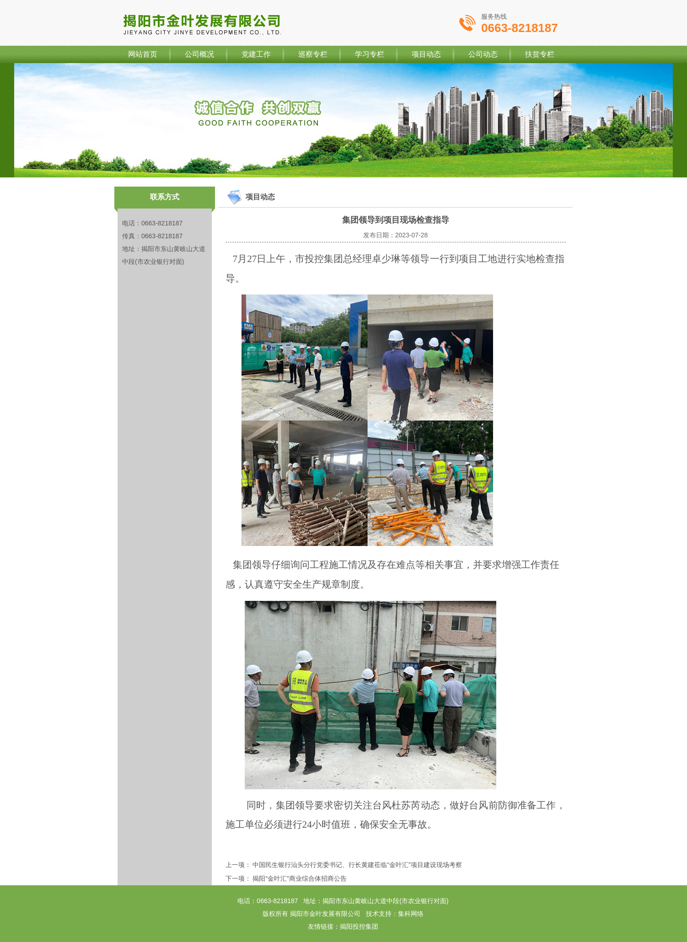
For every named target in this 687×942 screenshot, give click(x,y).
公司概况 (199, 54)
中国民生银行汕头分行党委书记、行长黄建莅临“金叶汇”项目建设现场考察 (357, 864)
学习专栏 (369, 54)
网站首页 (142, 54)
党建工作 (256, 54)
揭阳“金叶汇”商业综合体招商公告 (299, 878)
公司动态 (483, 54)
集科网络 (411, 913)
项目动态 (426, 54)
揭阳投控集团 (359, 926)
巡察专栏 (312, 54)
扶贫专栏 (539, 54)
